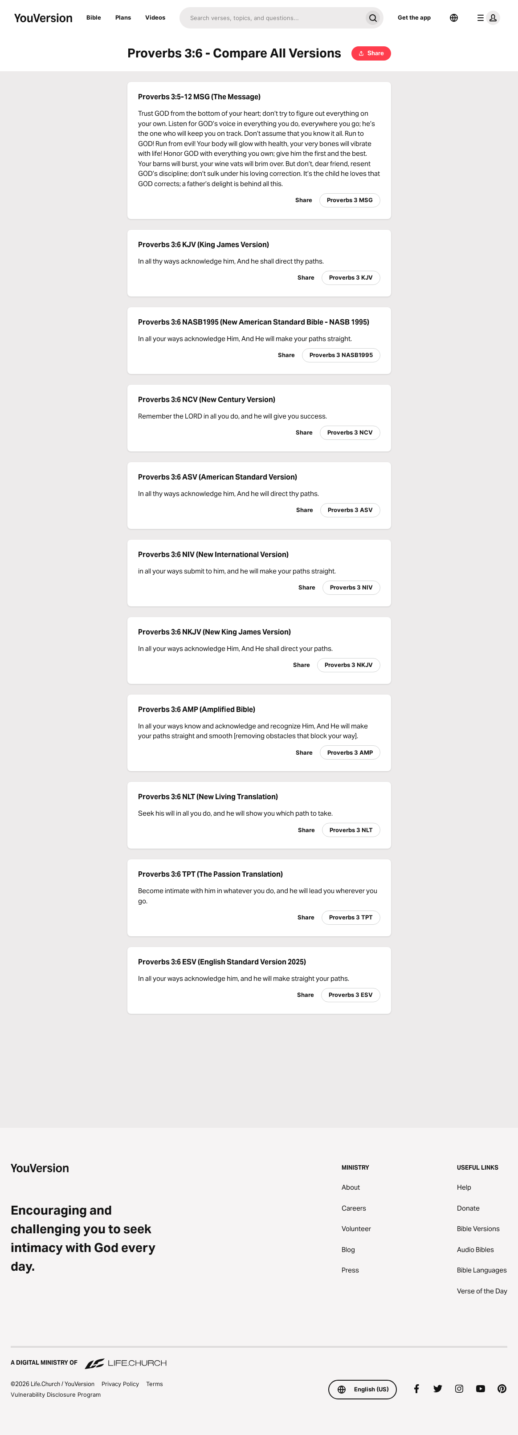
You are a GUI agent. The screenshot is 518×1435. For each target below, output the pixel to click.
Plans (123, 17)
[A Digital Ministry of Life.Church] (259, 1358)
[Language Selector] (454, 18)
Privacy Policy (120, 1383)
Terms (154, 1383)
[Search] (270, 18)
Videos (155, 17)
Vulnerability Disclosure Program (56, 1394)
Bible (93, 17)
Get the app (414, 17)
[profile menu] (487, 18)
